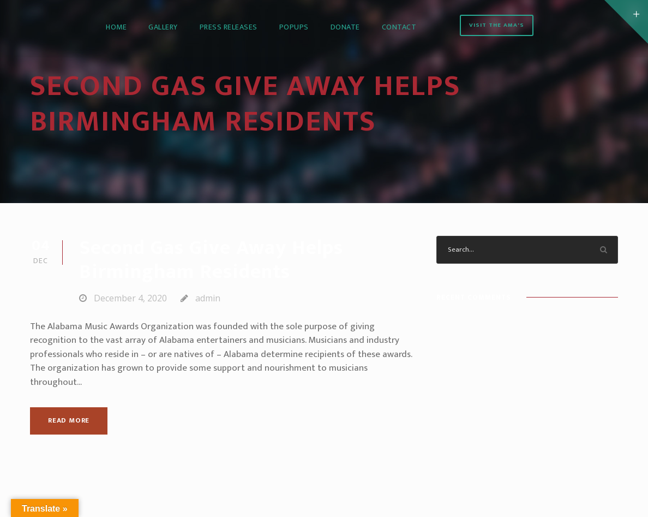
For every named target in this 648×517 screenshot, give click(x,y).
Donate (345, 27)
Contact (399, 27)
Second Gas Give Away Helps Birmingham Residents (211, 260)
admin (207, 298)
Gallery (163, 27)
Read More (68, 420)
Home (116, 27)
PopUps (294, 27)
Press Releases (228, 27)
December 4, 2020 (130, 298)
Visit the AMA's (496, 25)
